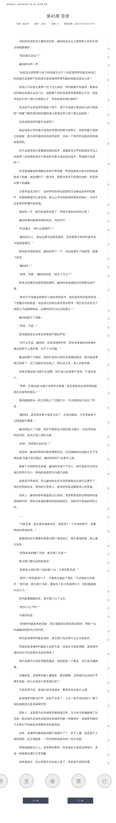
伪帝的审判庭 (22, 4)
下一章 (80, 800)
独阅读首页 (10, 4)
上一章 (35, 800)
